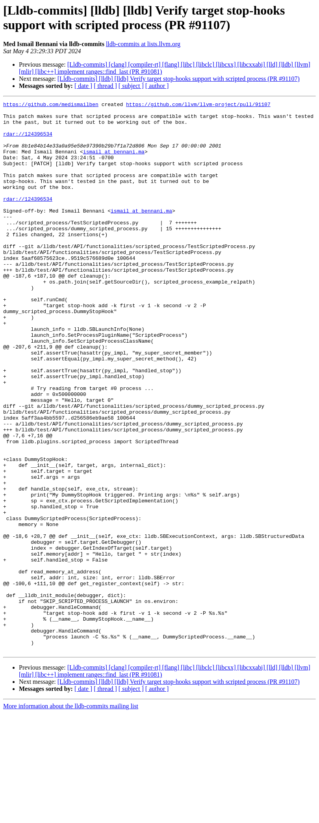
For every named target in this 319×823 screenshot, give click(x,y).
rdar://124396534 (27, 140)
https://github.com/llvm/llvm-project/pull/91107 (198, 105)
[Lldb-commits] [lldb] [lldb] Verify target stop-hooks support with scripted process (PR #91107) (178, 78)
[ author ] (157, 85)
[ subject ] (131, 85)
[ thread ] (105, 85)
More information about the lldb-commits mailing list (70, 816)
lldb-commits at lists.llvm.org (143, 44)
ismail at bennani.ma (114, 162)
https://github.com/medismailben (50, 105)
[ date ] (83, 85)
